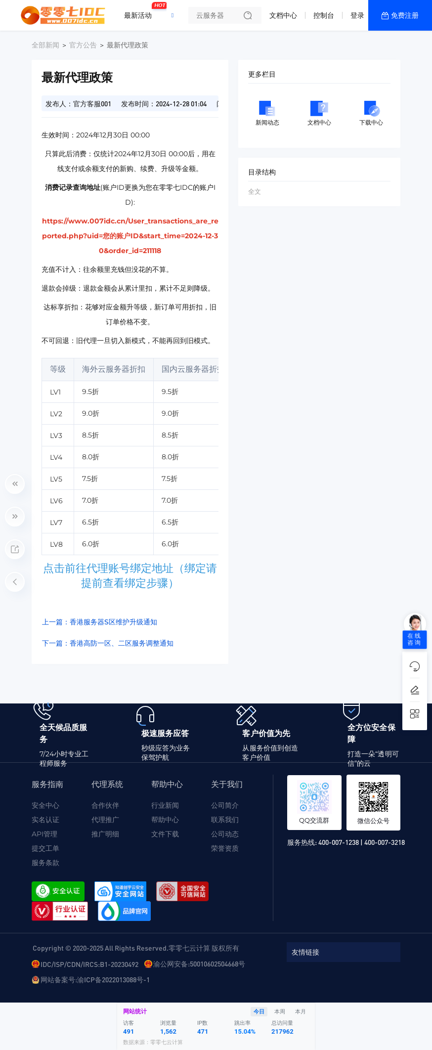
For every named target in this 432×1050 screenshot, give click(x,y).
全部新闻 (45, 45)
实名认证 (45, 819)
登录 (357, 15)
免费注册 (405, 15)
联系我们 (225, 819)
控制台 (323, 15)
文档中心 (283, 15)
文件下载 (165, 834)
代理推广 (105, 819)
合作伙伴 (105, 805)
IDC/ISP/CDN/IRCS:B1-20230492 (89, 964)
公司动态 (225, 834)
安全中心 (45, 805)
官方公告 (83, 45)
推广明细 (105, 834)
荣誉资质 (225, 848)
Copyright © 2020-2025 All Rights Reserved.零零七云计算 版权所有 (136, 947)
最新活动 (140, 11)
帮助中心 (165, 819)
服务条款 (45, 862)
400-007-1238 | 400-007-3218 (361, 841)
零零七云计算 (166, 1042)
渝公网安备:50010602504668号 (199, 963)
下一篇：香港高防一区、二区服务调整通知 (107, 643)
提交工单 (45, 848)
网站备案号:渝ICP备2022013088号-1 (95, 979)
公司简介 (225, 805)
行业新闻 (165, 805)
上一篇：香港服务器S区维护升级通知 (99, 621)
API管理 (44, 834)
